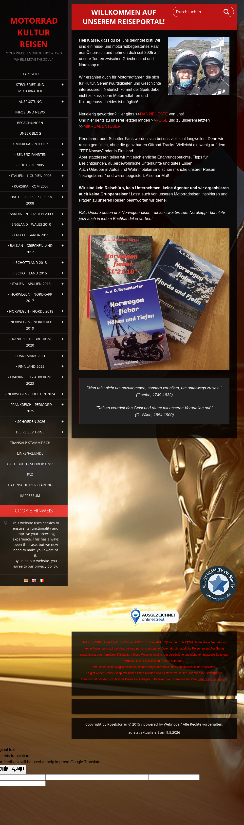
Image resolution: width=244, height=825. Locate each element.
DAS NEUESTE (154, 114)
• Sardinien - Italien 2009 (30, 213)
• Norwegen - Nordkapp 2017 (30, 297)
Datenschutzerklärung (30, 485)
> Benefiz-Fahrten (30, 154)
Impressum (30, 495)
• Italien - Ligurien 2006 (30, 175)
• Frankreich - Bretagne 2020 (30, 342)
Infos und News (30, 112)
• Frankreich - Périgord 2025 (30, 407)
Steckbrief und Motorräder (30, 87)
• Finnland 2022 (30, 366)
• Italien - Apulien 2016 (30, 283)
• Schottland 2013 (30, 262)
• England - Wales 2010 (30, 224)
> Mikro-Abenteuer (30, 144)
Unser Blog (30, 133)
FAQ (30, 474)
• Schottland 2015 (30, 273)
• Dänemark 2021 (30, 355)
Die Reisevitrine (30, 432)
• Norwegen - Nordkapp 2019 (30, 325)
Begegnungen (30, 122)
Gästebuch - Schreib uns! (30, 463)
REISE (162, 120)
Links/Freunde (30, 453)
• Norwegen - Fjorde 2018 (30, 311)
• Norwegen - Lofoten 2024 (30, 394)
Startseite (30, 74)
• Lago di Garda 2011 (30, 235)
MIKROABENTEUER (102, 126)
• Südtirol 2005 (30, 165)
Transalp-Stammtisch (30, 442)
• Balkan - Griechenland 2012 (30, 248)
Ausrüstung (30, 101)
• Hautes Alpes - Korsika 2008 (30, 200)
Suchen (227, 12)
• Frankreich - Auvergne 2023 (30, 380)
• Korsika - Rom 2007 (30, 186)
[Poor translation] (18, 769)
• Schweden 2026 (30, 421)
